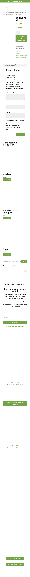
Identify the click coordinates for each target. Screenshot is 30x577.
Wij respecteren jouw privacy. (15, 326)
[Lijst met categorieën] (13, 271)
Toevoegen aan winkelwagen (21, 38)
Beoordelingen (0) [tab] (11, 65)
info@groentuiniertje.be (15, 384)
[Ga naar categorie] (25, 271)
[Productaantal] (18, 33)
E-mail (8, 112)
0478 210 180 (15, 382)
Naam (8, 104)
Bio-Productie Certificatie (15, 564)
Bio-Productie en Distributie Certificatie (15, 403)
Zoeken (24, 261)
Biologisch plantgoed (14, 12)
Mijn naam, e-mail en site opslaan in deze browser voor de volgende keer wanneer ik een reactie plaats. (15, 125)
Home (5, 12)
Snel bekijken (7, 179)
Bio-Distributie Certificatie (15, 559)
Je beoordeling (11, 93)
